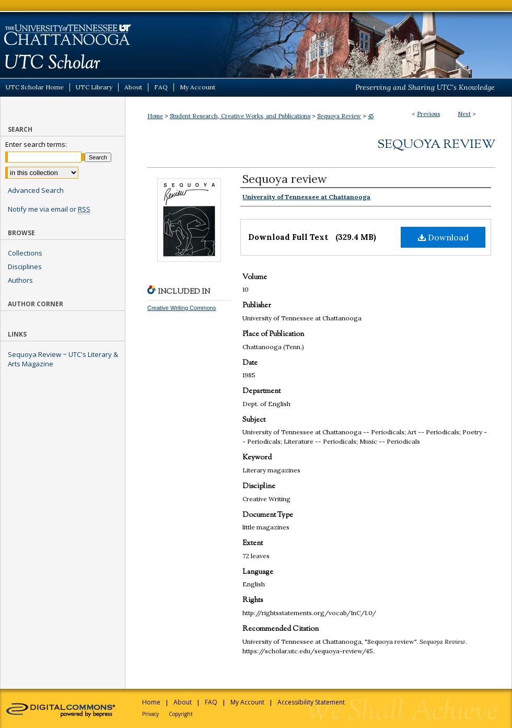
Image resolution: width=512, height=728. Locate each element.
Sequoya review (284, 178)
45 (371, 116)
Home (155, 116)
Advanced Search (36, 190)
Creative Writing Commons (181, 308)
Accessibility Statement (311, 702)
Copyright (181, 714)
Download (443, 237)
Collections (25, 253)
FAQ (211, 702)
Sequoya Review (339, 116)
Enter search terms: (36, 144)
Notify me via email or (49, 209)
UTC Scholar (256, 39)
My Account (247, 702)
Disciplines (25, 266)
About (182, 702)
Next (464, 114)
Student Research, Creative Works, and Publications (240, 116)
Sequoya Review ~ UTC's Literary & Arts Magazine (63, 359)
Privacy (150, 714)
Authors (20, 280)
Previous (428, 114)
